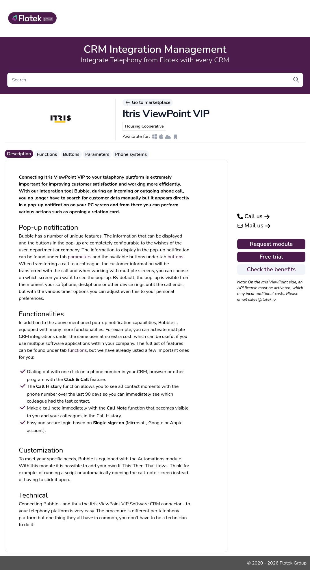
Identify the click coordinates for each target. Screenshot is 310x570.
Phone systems (131, 154)
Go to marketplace (147, 102)
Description (19, 154)
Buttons (71, 154)
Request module (271, 244)
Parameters (97, 154)
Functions (47, 154)
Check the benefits (271, 269)
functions (77, 350)
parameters (80, 257)
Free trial (271, 257)
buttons (175, 257)
